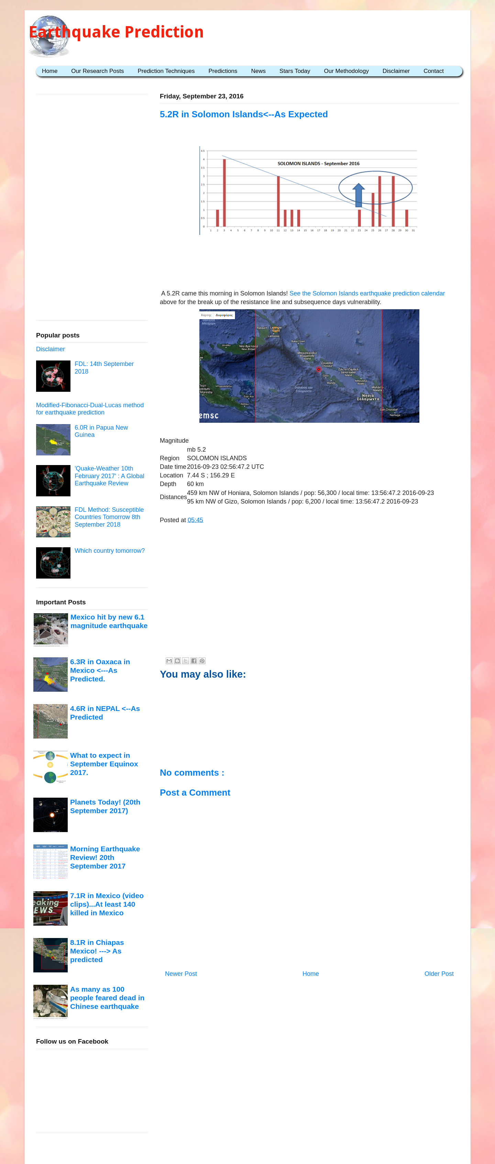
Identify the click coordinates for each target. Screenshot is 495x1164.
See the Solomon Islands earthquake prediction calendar (367, 293)
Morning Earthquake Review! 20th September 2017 (105, 857)
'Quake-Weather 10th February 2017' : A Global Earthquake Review (109, 476)
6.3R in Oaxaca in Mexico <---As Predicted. (100, 670)
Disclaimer (396, 71)
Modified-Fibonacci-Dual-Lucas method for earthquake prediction (90, 409)
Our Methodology (346, 71)
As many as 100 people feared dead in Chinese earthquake (107, 998)
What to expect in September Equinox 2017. (104, 764)
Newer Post (181, 973)
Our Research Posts (97, 71)
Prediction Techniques (166, 71)
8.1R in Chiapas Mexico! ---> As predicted (97, 951)
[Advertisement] (309, 259)
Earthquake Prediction (116, 31)
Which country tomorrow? (110, 550)
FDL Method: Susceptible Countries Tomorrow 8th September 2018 (109, 517)
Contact (434, 71)
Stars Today (294, 71)
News (258, 71)
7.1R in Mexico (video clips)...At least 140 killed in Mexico (107, 904)
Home (49, 71)
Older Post (439, 973)
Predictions (222, 71)
